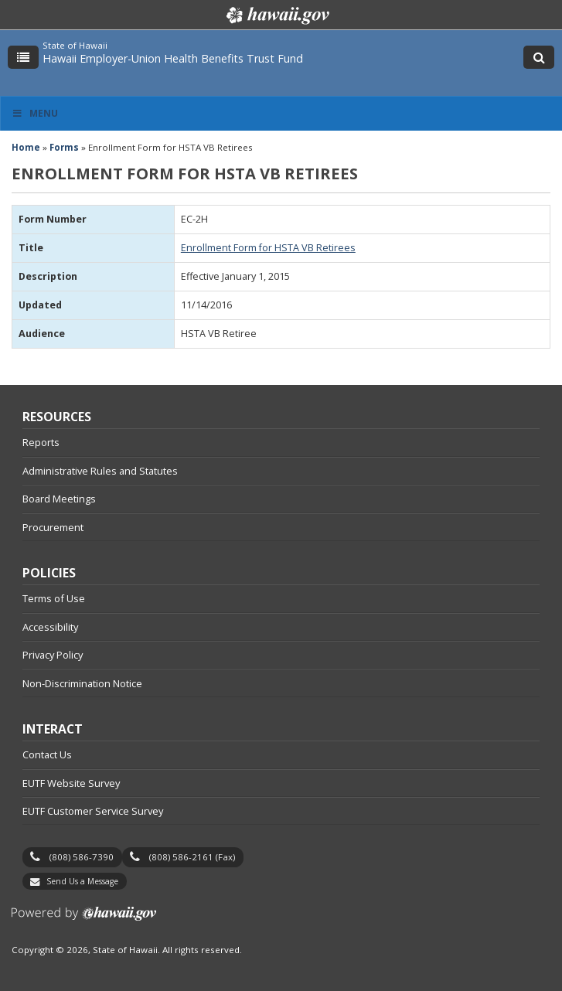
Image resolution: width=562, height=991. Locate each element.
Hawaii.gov (276, 15)
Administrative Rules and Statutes (100, 471)
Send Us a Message (82, 881)
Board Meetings (59, 499)
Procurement (52, 527)
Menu (35, 113)
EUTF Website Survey (71, 783)
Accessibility (50, 627)
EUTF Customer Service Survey (92, 811)
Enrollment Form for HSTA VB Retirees (268, 247)
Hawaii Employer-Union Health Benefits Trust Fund (173, 58)
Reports (41, 442)
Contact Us (47, 754)
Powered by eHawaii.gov (84, 919)
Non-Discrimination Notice (82, 683)
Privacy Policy (52, 655)
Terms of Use (53, 598)
